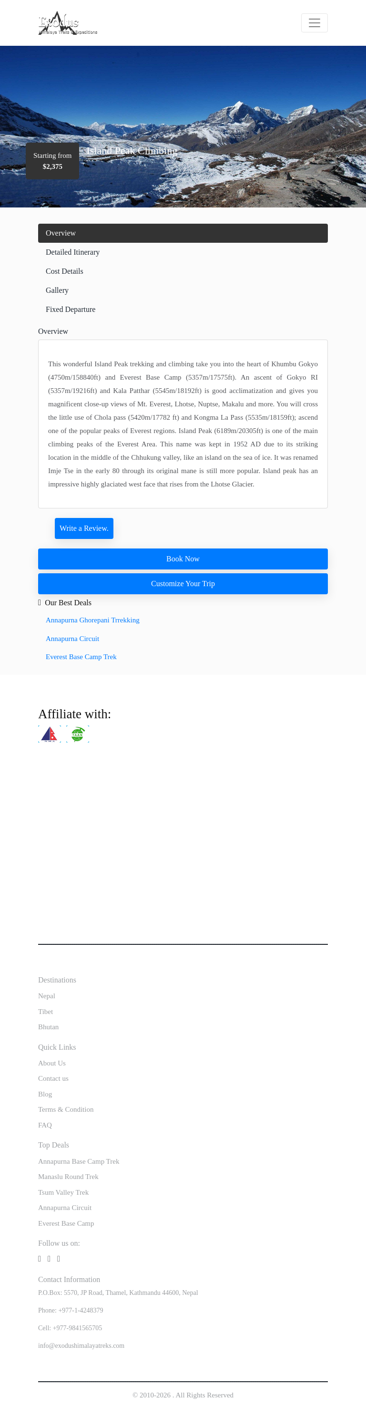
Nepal (46, 996)
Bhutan (48, 1027)
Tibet (45, 1011)
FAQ (45, 1125)
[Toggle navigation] (314, 22)
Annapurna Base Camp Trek (78, 1161)
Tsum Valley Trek (63, 1192)
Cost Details (64, 271)
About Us (52, 1063)
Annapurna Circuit (72, 638)
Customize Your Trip (183, 583)
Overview (61, 233)
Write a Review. (84, 528)
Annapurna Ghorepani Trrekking (93, 620)
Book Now (183, 559)
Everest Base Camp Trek (81, 657)
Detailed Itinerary (73, 252)
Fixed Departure (70, 309)
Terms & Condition (65, 1109)
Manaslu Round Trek (68, 1176)
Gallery (57, 290)
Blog (45, 1094)
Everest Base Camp (66, 1223)
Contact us (53, 1078)
